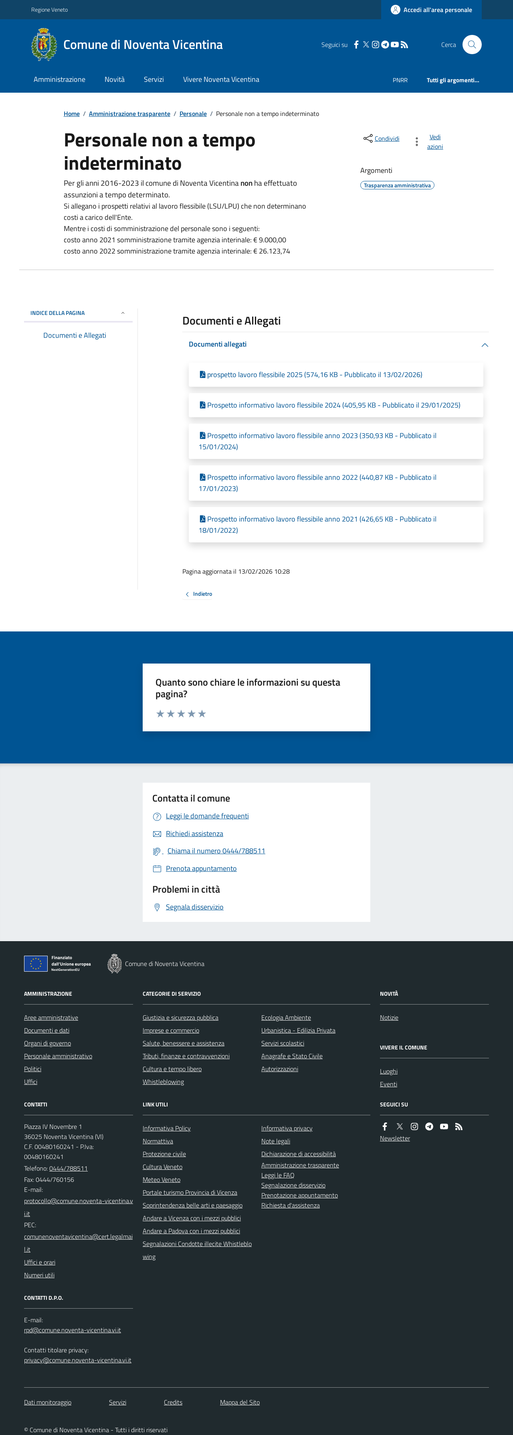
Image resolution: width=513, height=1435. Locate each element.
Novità (115, 79)
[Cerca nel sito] (469, 44)
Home (72, 113)
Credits (173, 1402)
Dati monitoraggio (47, 1402)
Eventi (388, 1084)
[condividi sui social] (380, 138)
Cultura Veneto (162, 1166)
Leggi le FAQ (278, 1175)
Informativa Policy (167, 1128)
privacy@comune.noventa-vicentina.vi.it (77, 1360)
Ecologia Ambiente (286, 1017)
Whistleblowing (163, 1081)
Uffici (30, 1081)
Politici (32, 1069)
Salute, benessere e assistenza (183, 1043)
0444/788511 (68, 1168)
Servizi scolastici (282, 1043)
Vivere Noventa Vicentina (221, 79)
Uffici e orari (39, 1262)
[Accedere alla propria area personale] (431, 9)
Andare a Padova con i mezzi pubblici (191, 1231)
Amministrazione (59, 79)
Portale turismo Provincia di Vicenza (190, 1192)
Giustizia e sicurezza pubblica (180, 1017)
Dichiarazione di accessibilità (298, 1154)
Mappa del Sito (240, 1402)
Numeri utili (39, 1275)
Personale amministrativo (58, 1056)
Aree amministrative (51, 1017)
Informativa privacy (287, 1128)
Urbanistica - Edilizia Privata (298, 1030)
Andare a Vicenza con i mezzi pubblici (192, 1218)
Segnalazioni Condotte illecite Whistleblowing (197, 1250)
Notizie (389, 1017)
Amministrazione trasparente (129, 113)
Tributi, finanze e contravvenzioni (186, 1056)
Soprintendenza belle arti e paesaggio (192, 1205)
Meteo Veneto (161, 1179)
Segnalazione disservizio (293, 1185)
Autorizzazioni (279, 1069)
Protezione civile (164, 1154)
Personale (193, 113)
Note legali (275, 1141)
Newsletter (395, 1138)
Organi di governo (47, 1043)
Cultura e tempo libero (172, 1069)
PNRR (400, 80)
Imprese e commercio (171, 1030)
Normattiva (158, 1141)
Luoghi (389, 1071)
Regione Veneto (49, 9)
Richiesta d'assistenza (290, 1205)
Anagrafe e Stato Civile (292, 1056)
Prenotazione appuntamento (299, 1195)
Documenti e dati (46, 1030)
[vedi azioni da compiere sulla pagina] (429, 141)
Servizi (154, 79)
